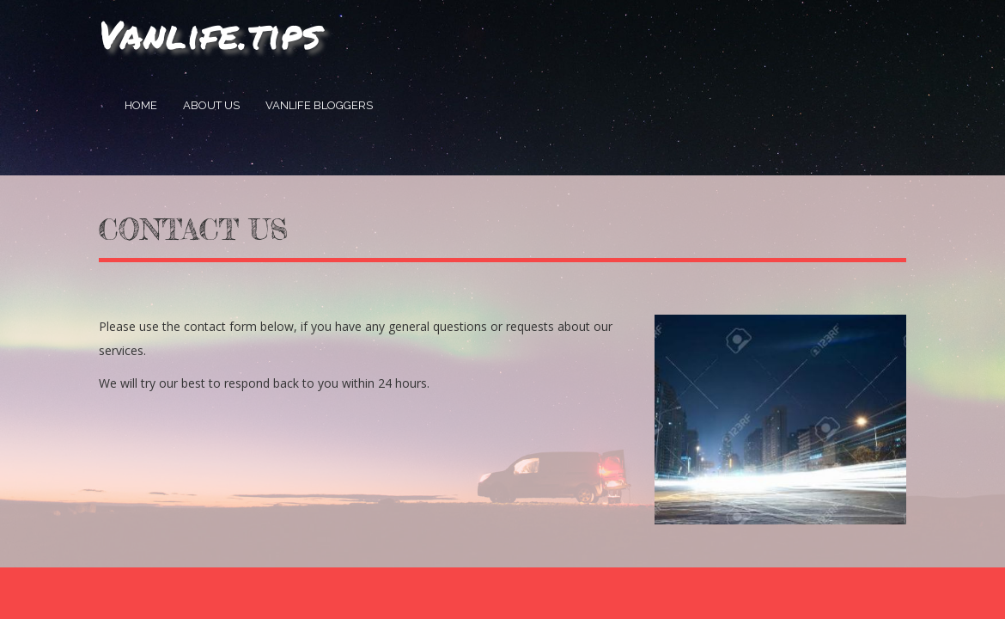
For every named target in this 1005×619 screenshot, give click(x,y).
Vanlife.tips (210, 33)
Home (141, 105)
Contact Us (193, 229)
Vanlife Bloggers (319, 105)
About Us (211, 105)
